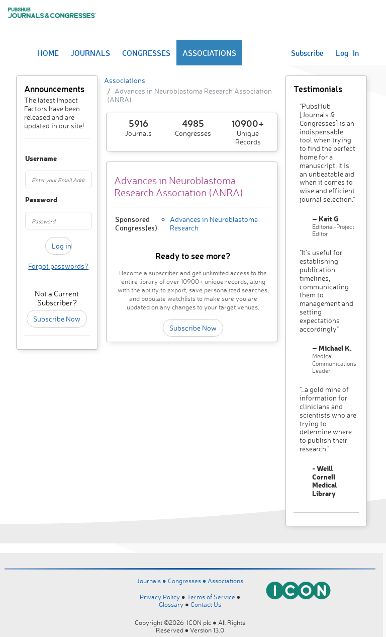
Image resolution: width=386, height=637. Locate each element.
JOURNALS (90, 53)
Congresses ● (188, 581)
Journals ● (152, 581)
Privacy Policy (160, 597)
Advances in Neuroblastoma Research (214, 223)
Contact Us (205, 604)
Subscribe (307, 53)
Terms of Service (211, 597)
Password (29, 200)
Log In (347, 53)
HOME (48, 53)
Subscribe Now (56, 318)
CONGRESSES (146, 53)
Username (29, 158)
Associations (124, 80)
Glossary (171, 604)
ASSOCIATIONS (209, 53)
